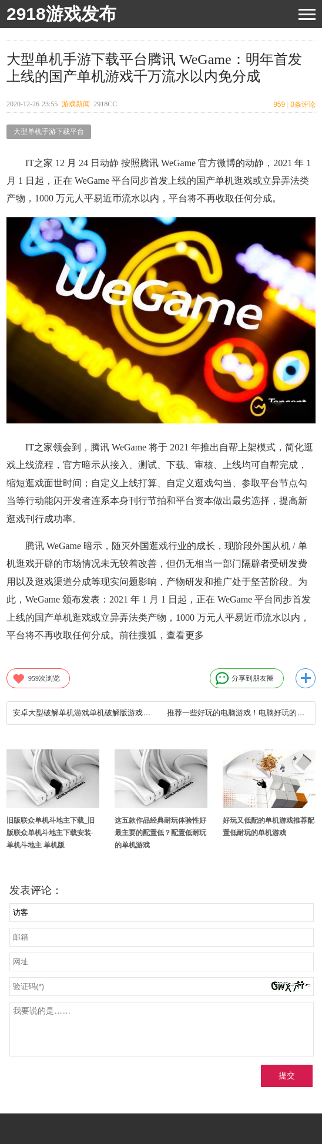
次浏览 (36, 678)
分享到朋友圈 (244, 678)
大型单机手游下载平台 (49, 131)
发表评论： (35, 890)
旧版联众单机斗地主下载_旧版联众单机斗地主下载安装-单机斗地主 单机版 (50, 832)
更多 (306, 678)
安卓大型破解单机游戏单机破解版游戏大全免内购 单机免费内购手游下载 (84, 712)
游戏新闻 (76, 104)
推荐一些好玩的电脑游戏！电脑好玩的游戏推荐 (237, 712)
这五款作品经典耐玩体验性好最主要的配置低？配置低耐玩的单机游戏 (160, 832)
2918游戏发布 (61, 13)
